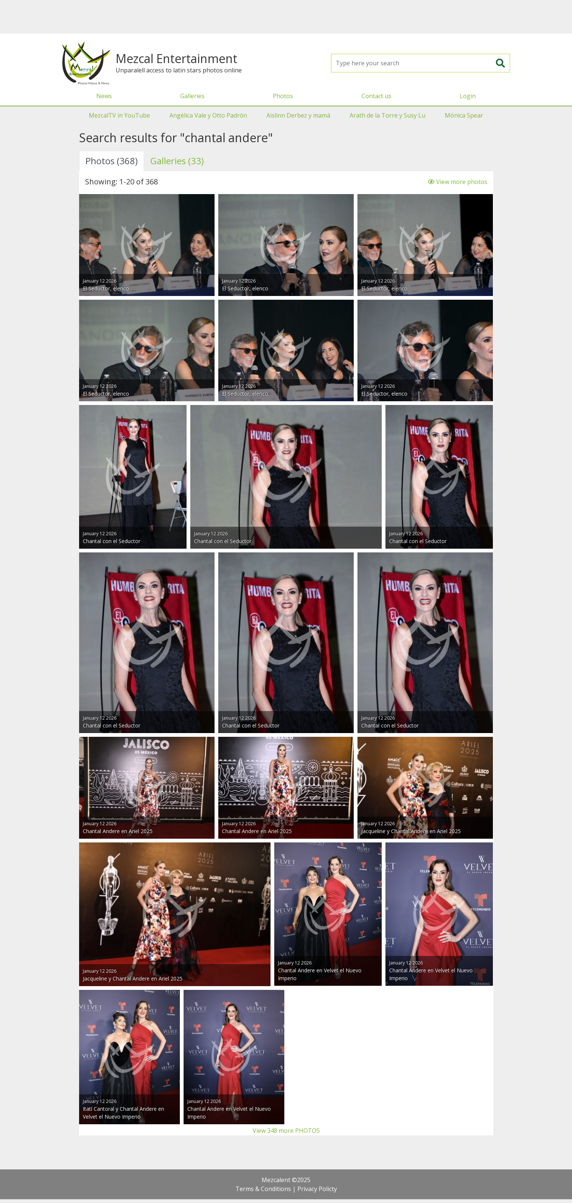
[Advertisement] (286, 17)
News (104, 96)
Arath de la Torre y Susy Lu (387, 115)
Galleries (192, 96)
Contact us (376, 96)
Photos (283, 96)
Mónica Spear (464, 115)
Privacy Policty (317, 1189)
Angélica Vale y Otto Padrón (208, 115)
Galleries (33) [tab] (177, 161)
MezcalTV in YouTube (119, 115)
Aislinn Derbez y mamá (298, 115)
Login (468, 96)
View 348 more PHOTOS (286, 1130)
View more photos (457, 182)
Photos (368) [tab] (111, 161)
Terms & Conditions (263, 1189)
